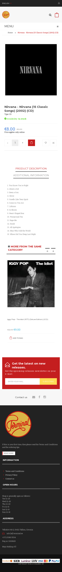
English (6, 3)
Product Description (31, 168)
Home (10, 32)
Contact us (9, 478)
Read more (9, 453)
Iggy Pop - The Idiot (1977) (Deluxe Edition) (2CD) (27, 319)
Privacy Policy (11, 475)
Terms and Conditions (14, 471)
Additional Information (31, 175)
